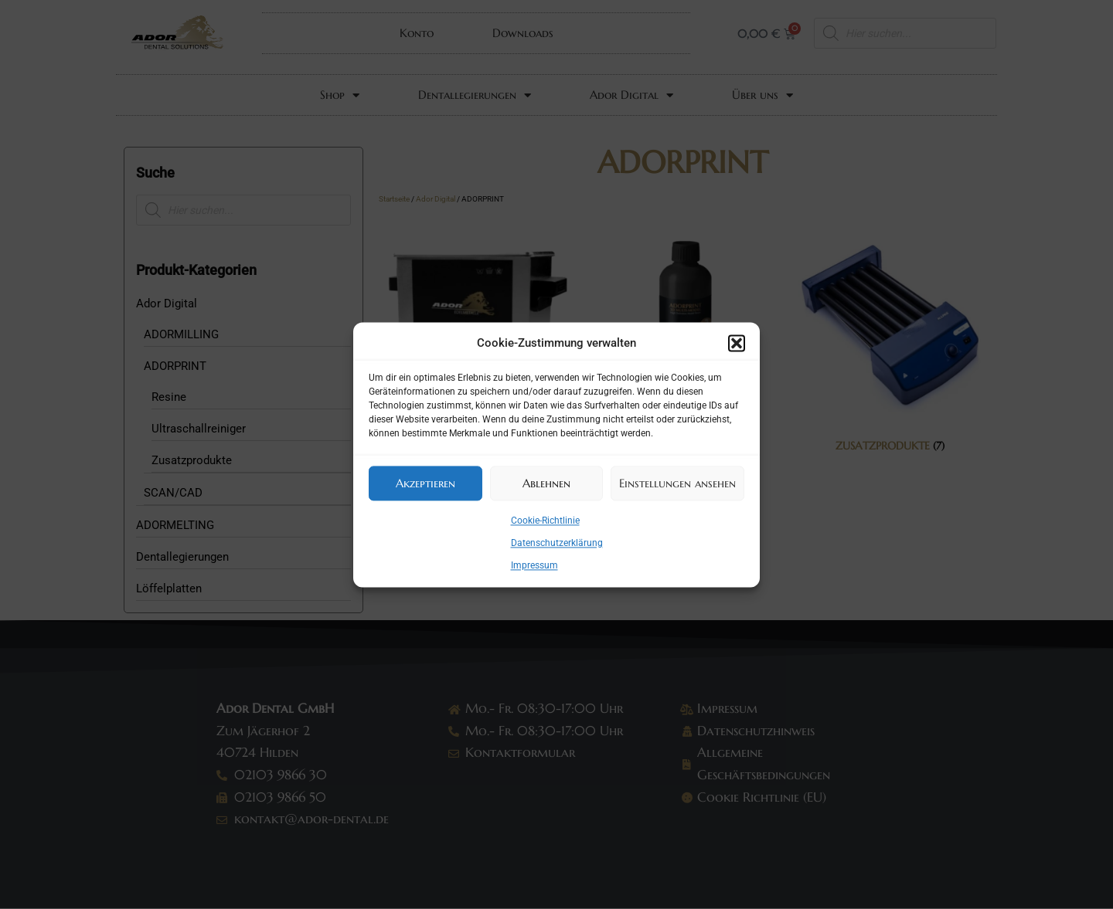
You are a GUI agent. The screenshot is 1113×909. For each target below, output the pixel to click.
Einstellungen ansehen (677, 483)
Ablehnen (546, 483)
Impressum (534, 565)
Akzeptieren (425, 483)
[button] (736, 343)
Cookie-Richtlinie (545, 520)
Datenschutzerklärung (557, 543)
